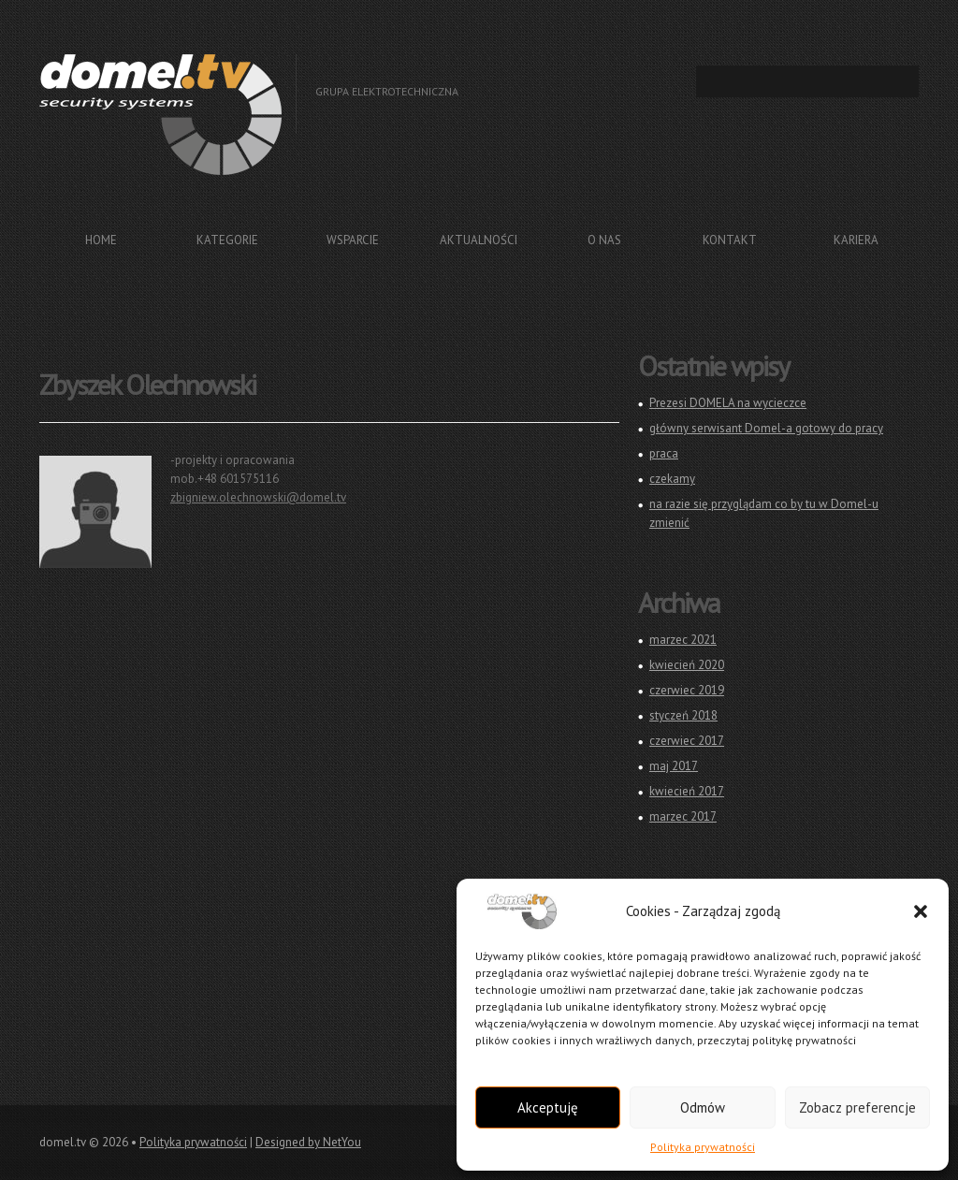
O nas (604, 240)
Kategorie (227, 240)
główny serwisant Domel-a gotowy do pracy (766, 428)
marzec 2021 (683, 640)
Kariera (856, 240)
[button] (920, 911)
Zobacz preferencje (857, 1107)
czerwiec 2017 (686, 741)
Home (101, 240)
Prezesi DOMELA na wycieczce (727, 403)
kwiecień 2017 (686, 791)
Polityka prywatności (702, 1147)
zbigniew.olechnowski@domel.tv (258, 497)
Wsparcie (353, 240)
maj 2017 (673, 766)
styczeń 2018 (683, 715)
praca (663, 453)
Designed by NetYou (308, 1142)
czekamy (672, 479)
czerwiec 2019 (686, 690)
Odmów (702, 1107)
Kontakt (730, 240)
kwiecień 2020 (686, 665)
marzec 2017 (683, 816)
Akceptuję (547, 1107)
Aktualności (478, 240)
